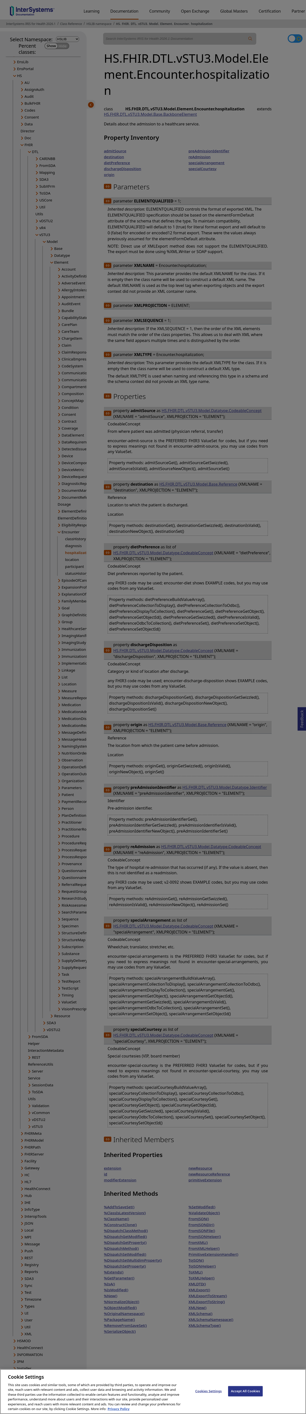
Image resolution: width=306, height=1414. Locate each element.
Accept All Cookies (245, 1395)
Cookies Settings (208, 1395)
